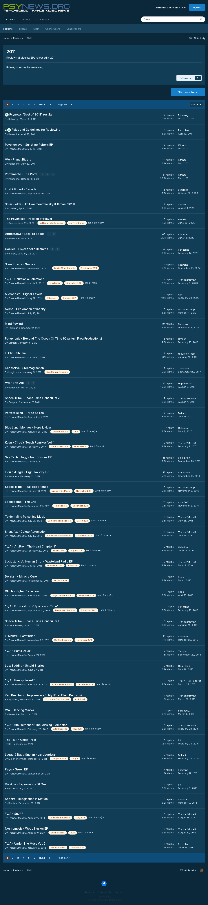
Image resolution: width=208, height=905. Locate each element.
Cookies (119, 891)
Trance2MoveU (17, 148)
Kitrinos (182, 145)
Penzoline (14, 134)
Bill (10, 743)
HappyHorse (185, 383)
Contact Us (104, 891)
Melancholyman (17, 758)
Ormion (12, 342)
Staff (36, 28)
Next (42, 104)
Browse (10, 21)
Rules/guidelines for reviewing (24, 67)
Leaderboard (74, 28)
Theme (88, 891)
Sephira (182, 799)
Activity (26, 19)
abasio (182, 204)
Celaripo (183, 427)
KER (180, 294)
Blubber (12, 802)
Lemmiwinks (15, 624)
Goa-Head (184, 665)
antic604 (183, 501)
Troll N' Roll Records (189, 680)
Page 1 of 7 (65, 104)
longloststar (15, 371)
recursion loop (186, 309)
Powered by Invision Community (104, 899)
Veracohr (13, 475)
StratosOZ (184, 710)
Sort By (196, 104)
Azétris (12, 222)
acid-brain (184, 457)
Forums (8, 28)
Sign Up (197, 7)
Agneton (13, 699)
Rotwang (13, 119)
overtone (183, 189)
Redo (181, 576)
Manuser (183, 323)
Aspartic (183, 234)
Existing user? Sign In (171, 7)
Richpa (12, 253)
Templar (13, 327)
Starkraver (184, 472)
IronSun (12, 208)
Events (23, 28)
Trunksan (183, 368)
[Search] (159, 19)
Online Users (52, 28)
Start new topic (188, 92)
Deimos (182, 412)
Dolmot (182, 754)
